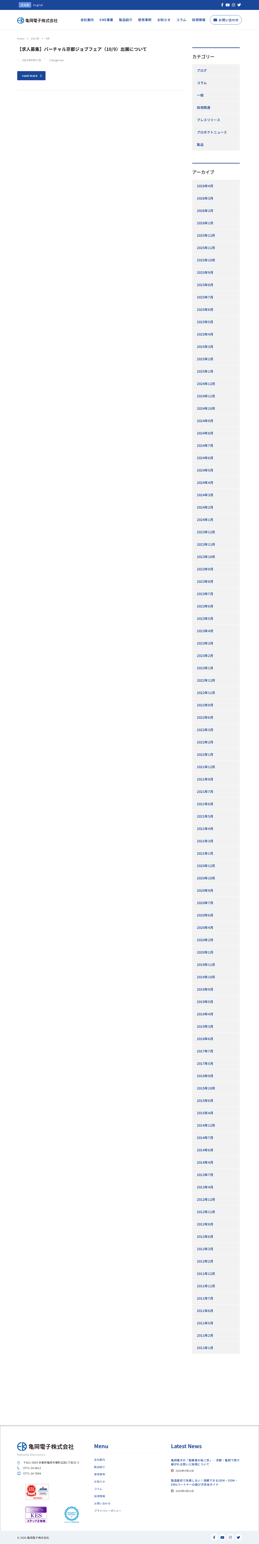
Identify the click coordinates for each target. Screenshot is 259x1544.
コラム (181, 19)
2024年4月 (205, 482)
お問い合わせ (229, 19)
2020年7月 (205, 902)
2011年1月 (205, 1347)
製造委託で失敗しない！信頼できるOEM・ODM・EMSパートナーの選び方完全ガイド (204, 1482)
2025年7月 (205, 297)
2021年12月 (206, 766)
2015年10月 (206, 1088)
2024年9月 (205, 420)
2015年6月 (205, 1100)
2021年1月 (205, 853)
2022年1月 (205, 754)
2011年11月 (206, 1285)
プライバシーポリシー (108, 1510)
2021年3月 (205, 840)
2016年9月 (205, 1075)
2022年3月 (205, 729)
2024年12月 (206, 383)
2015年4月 (205, 1112)
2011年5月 (205, 1323)
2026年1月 (205, 222)
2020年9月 (205, 890)
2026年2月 (205, 210)
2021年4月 (205, 828)
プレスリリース (208, 119)
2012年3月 (205, 1248)
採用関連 (203, 107)
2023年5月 (205, 618)
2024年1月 (205, 519)
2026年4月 (205, 185)
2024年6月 (205, 457)
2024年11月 (206, 395)
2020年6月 (205, 915)
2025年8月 (205, 284)
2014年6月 (205, 1149)
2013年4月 (205, 1187)
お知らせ (164, 19)
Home (20, 38)
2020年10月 (206, 878)
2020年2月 (205, 939)
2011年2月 (205, 1335)
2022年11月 (206, 692)
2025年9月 (205, 272)
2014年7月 (205, 1137)
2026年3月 (205, 198)
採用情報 (198, 19)
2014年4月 (205, 1162)
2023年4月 (205, 630)
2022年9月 (205, 704)
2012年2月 (205, 1261)
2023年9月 (205, 569)
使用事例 (144, 19)
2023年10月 (206, 556)
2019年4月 (205, 1014)
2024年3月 (205, 494)
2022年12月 (206, 680)
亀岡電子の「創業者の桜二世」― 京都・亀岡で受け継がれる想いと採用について (205, 1462)
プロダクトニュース (212, 132)
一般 (200, 95)
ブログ (202, 70)
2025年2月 (205, 358)
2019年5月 (205, 1001)
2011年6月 (205, 1310)
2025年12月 (206, 235)
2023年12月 (206, 531)
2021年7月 (205, 791)
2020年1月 (205, 952)
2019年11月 (206, 964)
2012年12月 (206, 1199)
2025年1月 (205, 371)
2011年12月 (206, 1273)
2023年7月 (205, 593)
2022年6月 (205, 717)
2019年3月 (205, 1026)
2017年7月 (205, 1051)
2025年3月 (205, 346)
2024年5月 (205, 470)
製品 (200, 144)
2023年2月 (205, 655)
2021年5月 (205, 816)
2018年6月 (205, 1038)
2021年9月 (205, 779)
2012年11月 (206, 1211)
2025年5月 (205, 321)
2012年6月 (205, 1236)
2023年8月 (205, 581)
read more (32, 76)
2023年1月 (205, 667)
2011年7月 (205, 1298)
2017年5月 (205, 1063)
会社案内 (87, 19)
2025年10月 (206, 260)
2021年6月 (205, 803)
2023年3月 (205, 643)
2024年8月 (205, 433)
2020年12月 (206, 865)
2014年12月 (206, 1125)
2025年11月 (206, 247)
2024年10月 (206, 408)
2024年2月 (205, 507)
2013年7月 (205, 1174)
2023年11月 (206, 544)
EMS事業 (106, 19)
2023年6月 (205, 606)
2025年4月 (205, 334)
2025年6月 (205, 309)
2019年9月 (205, 989)
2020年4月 (205, 927)
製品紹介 (125, 19)
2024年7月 (205, 445)
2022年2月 (205, 742)
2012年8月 (205, 1224)
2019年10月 (206, 976)
